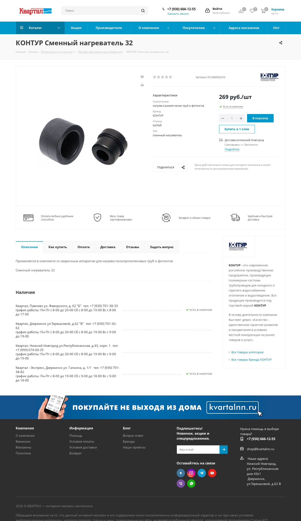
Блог (127, 428)
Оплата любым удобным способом (57, 217)
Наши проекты (134, 447)
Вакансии (23, 441)
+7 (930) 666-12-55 (181, 9)
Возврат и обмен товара (194, 217)
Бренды (129, 441)
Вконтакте (181, 473)
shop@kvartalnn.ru (260, 449)
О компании (25, 435)
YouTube (212, 473)
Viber (181, 483)
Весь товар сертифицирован (121, 217)
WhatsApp (191, 483)
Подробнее (232, 149)
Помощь (75, 435)
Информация (81, 428)
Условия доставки (83, 447)
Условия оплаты (81, 441)
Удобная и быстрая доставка (260, 217)
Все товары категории (247, 352)
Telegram (202, 473)
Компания (25, 428)
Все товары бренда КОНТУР (251, 360)
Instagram (191, 473)
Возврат (75, 453)
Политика (23, 453)
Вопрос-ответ (133, 435)
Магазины (23, 447)
